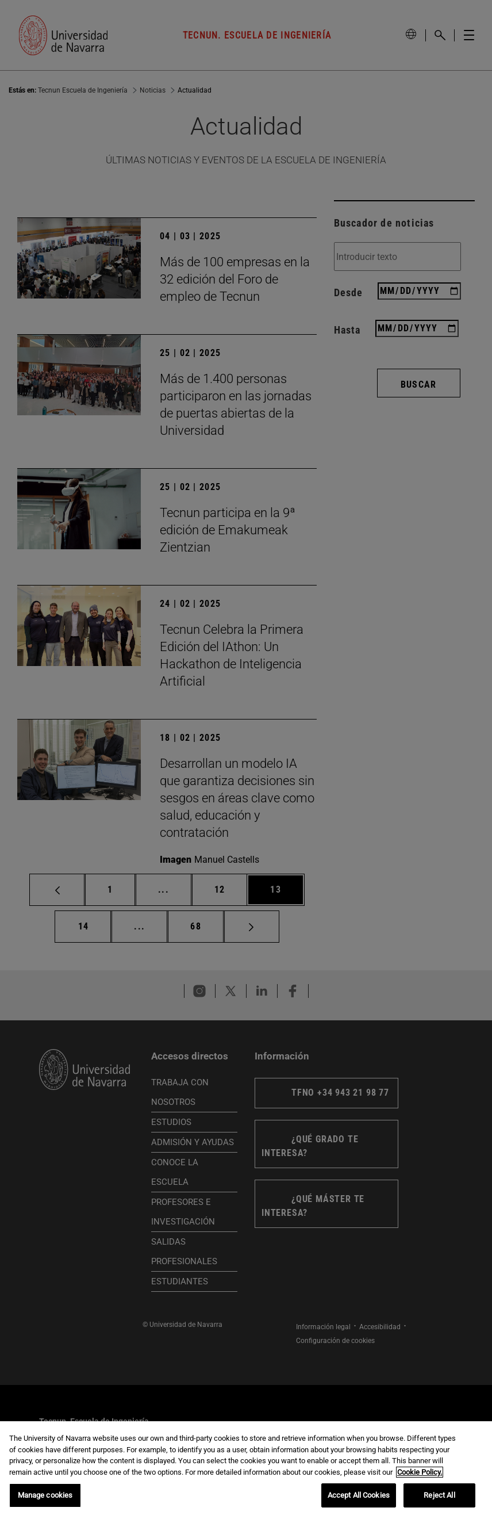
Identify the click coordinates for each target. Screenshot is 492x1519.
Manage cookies (45, 1495)
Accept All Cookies (359, 1495)
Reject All (439, 1495)
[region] (246, 1470)
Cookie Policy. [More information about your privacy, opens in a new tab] (419, 1472)
